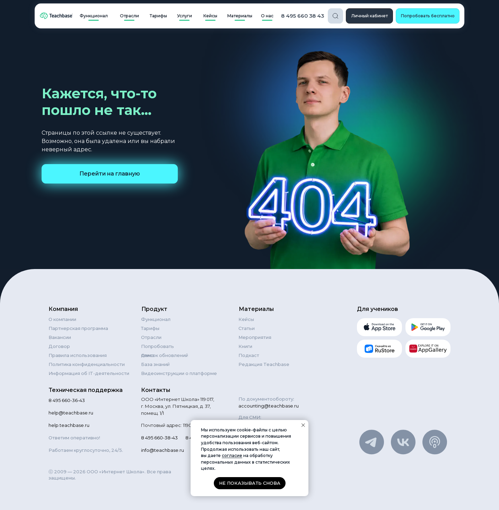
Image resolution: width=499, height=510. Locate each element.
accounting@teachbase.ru (268, 406)
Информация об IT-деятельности (89, 373)
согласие (232, 455)
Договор (59, 346)
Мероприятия (254, 337)
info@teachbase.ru (162, 450)
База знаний (155, 364)
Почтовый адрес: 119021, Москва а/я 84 (185, 425)
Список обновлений (164, 355)
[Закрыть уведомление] (303, 425)
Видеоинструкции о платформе (179, 373)
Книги (245, 346)
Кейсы (246, 319)
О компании (62, 319)
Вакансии (60, 337)
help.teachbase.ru (69, 425)
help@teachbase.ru (71, 412)
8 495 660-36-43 (67, 400)
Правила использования (78, 355)
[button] (427, 16)
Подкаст (248, 355)
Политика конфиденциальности (87, 364)
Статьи (246, 328)
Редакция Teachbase (263, 364)
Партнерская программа (78, 328)
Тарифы (150, 328)
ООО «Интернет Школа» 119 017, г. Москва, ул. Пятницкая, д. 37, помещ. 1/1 (177, 406)
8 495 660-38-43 (159, 437)
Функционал (155, 319)
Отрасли (151, 337)
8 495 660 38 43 (302, 15)
